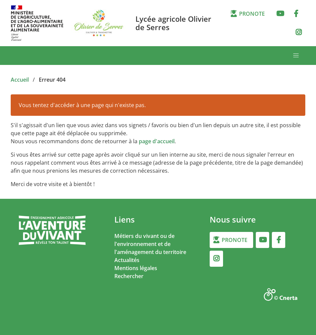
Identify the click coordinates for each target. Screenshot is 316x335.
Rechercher (128, 276)
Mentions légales (135, 268)
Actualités (126, 260)
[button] (296, 55)
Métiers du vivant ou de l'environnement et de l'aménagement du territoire (150, 244)
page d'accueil (157, 141)
